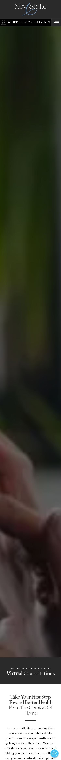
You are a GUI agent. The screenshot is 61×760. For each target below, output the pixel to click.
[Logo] (30, 9)
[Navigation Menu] (56, 22)
